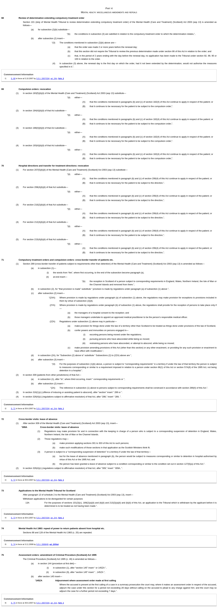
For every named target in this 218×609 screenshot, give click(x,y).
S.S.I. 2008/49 (42, 544)
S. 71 (13, 408)
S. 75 (13, 603)
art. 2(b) (54, 78)
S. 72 (13, 480)
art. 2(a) (54, 408)
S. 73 (13, 518)
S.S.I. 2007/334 (42, 78)
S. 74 (13, 544)
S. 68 (13, 78)
